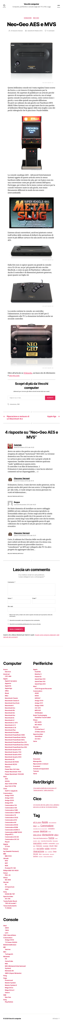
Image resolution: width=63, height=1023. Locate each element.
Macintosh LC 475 (11, 722)
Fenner (5, 849)
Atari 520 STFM (10, 786)
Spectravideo (8, 896)
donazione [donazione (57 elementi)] (47, 834)
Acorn (5, 669)
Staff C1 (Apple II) (11, 790)
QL (6, 884)
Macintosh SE (10, 759)
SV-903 (37, 739)
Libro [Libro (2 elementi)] (39, 840)
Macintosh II (9, 705)
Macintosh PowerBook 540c (15, 740)
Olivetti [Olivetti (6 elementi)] (51, 846)
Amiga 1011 (39, 703)
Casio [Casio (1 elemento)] (38, 826)
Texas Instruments (9, 905)
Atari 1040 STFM (11, 783)
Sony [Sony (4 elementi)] (40, 854)
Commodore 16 (10, 815)
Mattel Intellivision (9, 944)
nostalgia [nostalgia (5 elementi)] (45, 846)
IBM (4, 854)
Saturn (7, 992)
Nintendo (6, 956)
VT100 (7, 846)
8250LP (37, 698)
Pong (5, 975)
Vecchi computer (31, 4)
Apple (5, 678)
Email (34, 598)
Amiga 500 (9, 803)
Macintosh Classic (11, 698)
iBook (7, 693)
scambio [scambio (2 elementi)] (50, 851)
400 (6, 778)
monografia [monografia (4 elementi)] (51, 843)
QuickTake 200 (40, 684)
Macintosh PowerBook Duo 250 (16, 747)
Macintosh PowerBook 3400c (15, 737)
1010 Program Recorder (43, 688)
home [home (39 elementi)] (51, 837)
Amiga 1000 (9, 795)
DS (6, 958)
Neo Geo (36, 18)
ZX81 (7, 889)
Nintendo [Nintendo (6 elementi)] (39, 846)
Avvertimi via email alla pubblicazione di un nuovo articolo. (25, 624)
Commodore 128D (11, 810)
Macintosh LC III (10, 727)
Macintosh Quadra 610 (13, 749)
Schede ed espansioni (41, 768)
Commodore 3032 (11, 817)
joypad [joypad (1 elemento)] (56, 838)
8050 (37, 695)
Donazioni (28, 18)
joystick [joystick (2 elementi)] (35, 840)
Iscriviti (50, 398)
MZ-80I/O (38, 724)
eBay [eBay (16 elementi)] (56, 835)
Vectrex (7, 949)
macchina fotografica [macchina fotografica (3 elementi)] (46, 840)
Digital (5, 844)
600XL (7, 781)
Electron (8, 671)
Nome (10, 598)
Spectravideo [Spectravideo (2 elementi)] (45, 854)
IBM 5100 (8, 856)
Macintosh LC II (10, 725)
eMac (7, 690)
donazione (13, 404)
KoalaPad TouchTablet (43, 717)
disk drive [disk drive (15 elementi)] (37, 835)
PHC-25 (7, 875)
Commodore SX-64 (12, 837)
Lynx (6, 932)
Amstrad (6, 674)
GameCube (9, 961)
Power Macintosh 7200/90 (14, 774)
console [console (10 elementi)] (36, 831)
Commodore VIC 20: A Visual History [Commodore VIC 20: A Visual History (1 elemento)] (40, 828)
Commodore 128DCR (12, 812)
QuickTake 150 (40, 681)
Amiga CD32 (9, 940)
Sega (5, 978)
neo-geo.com (14, 375)
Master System (10, 982)
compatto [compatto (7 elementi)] (51, 828)
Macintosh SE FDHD (12, 762)
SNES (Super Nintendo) (13, 973)
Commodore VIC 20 (12, 839)
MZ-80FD (38, 722)
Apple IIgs (8, 688)
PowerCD (38, 676)
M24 (6, 865)
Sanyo (5, 873)
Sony (5, 891)
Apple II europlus (11, 681)
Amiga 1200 (9, 798)
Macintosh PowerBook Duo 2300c (17, 744)
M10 (6, 860)
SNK (18, 404)
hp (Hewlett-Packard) (11, 851)
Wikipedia (28, 373)
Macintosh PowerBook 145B (15, 735)
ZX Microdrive (40, 731)
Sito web (10, 606)
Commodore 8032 (11, 825)
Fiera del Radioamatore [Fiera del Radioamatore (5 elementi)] (40, 838)
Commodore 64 (10, 822)
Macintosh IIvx (10, 715)
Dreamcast (9, 980)
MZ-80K (8, 879)
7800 (7, 930)
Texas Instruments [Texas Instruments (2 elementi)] (47, 856)
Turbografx (9, 954)
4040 (37, 693)
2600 (7, 928)
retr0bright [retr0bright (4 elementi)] (53, 848)
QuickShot (38, 736)
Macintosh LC (10, 720)
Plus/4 (7, 841)
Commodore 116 (11, 805)
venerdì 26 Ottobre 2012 (34, 31)
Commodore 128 (11, 807)
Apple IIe (8, 686)
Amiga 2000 (9, 800)
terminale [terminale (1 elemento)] (41, 856)
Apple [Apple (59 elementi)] (45, 822)
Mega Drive (9, 987)
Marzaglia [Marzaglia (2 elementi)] (55, 840)
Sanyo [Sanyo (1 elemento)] (46, 851)
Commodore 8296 (11, 827)
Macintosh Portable (12, 732)
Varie (35, 741)
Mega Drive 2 (9, 990)
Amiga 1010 (39, 700)
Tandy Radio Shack (10, 901)
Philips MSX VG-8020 (11, 870)
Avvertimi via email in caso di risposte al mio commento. (25, 620)
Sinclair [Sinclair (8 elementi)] (35, 854)
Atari (5, 776)
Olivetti (5, 858)
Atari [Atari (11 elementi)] (35, 826)
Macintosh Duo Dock (12, 703)
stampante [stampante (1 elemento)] (52, 854)
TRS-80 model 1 (10, 903)
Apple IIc (8, 683)
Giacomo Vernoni (17, 31)
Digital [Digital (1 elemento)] (49, 831)
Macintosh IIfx (10, 710)
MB (4, 947)
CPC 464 (8, 676)
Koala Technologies (40, 715)
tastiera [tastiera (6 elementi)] (35, 856)
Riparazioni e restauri (40, 764)
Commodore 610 (11, 820)
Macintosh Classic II (12, 700)
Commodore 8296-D (12, 829)
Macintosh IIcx (10, 708)
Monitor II (38, 674)
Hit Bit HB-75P (10, 894)
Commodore (7, 793)
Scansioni (36, 766)
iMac (6, 695)
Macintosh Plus (10, 730)
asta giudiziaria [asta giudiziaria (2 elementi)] (52, 822)
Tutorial (36, 771)
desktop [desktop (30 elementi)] (43, 831)
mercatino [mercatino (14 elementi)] (37, 843)
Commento (11, 582)
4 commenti (50, 31)
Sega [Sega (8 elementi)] (54, 851)
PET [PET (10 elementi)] (55, 846)
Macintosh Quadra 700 (13, 752)
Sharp (5, 877)
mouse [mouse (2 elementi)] (57, 843)
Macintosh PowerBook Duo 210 (16, 742)
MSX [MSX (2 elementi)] (34, 845)
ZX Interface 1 (40, 729)
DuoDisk (38, 671)
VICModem (39, 713)
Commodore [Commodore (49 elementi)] (46, 825)
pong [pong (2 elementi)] (34, 848)
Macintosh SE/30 (11, 764)
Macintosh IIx (9, 717)
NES (6, 963)
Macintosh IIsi (10, 713)
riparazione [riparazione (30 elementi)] (38, 851)
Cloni (5, 788)
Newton (7, 766)
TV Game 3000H (11, 942)
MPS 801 (38, 710)
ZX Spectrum (9, 887)
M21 (6, 863)
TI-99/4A (8, 908)
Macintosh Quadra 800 (13, 754)
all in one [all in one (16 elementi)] (37, 822)
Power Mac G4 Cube (12, 769)
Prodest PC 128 (10, 868)
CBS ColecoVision (9, 935)
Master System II (11, 985)
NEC (4, 952)
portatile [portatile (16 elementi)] (40, 848)
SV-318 (7, 898)
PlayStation (9, 1002)
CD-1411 (38, 708)
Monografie (37, 761)
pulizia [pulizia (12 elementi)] (47, 848)
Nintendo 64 (9, 970)
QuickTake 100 (40, 679)
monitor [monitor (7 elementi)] (45, 843)
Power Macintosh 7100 (13, 771)
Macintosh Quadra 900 (13, 757)
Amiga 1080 (39, 705)
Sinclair (6, 882)
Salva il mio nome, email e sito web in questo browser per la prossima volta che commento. (30, 615)
